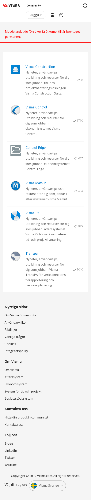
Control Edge (35, 147)
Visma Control (36, 107)
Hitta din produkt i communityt (26, 417)
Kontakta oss (14, 424)
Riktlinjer (11, 329)
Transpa (31, 253)
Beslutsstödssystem (19, 398)
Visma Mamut (35, 183)
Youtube (11, 465)
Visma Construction (40, 67)
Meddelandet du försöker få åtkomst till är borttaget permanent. (42, 34)
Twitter (10, 458)
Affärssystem (14, 377)
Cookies (10, 344)
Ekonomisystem (16, 384)
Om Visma (12, 370)
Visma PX (32, 213)
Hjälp (61, 15)
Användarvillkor (16, 322)
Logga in (36, 15)
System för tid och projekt (23, 391)
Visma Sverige (45, 486)
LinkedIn (11, 450)
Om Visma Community (20, 315)
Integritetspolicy (16, 351)
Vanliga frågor (15, 337)
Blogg (9, 443)
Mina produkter (52, 15)
